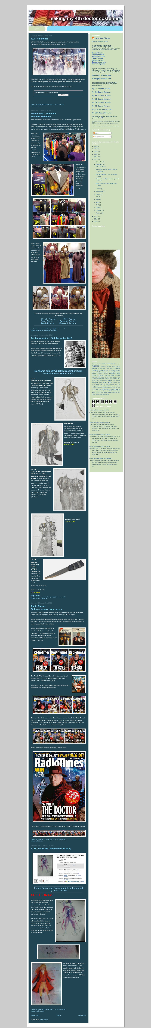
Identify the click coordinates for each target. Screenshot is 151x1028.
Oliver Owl (98, 389)
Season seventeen (99, 62)
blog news (109, 368)
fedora (100, 382)
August (98, 194)
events (118, 380)
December (99, 162)
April (97, 205)
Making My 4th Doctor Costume (83, 18)
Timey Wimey (99, 394)
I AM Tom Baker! (39, 39)
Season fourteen (98, 57)
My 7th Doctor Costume (101, 102)
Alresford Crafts (96, 364)
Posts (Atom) (44, 1019)
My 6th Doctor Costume (101, 99)
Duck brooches (113, 378)
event (114, 380)
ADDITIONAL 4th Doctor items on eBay (51, 848)
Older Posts (82, 1015)
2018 (96, 146)
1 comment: (61, 104)
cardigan (118, 370)
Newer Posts (35, 1015)
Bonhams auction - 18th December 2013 (51, 338)
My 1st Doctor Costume (101, 89)
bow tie (108, 370)
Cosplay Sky (110, 372)
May (97, 202)
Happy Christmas (97, 386)
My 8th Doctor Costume (101, 106)
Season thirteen (98, 55)
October (98, 189)
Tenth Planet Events (109, 392)
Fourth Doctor (48, 319)
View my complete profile (100, 41)
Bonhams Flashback (98, 370)
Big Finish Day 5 (102, 368)
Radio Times (39, 841)
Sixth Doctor (47, 321)
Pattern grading (106, 389)
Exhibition (54, 330)
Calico (113, 370)
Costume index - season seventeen (101, 458)
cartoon (94, 372)
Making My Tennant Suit (101, 79)
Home (59, 1015)
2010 (96, 221)
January (98, 213)
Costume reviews (98, 375)
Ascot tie (118, 364)
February (99, 210)
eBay (42, 1011)
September (99, 191)
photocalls (114, 389)
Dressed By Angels (103, 378)
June (97, 199)
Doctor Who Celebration (43, 330)
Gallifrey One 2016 (111, 384)
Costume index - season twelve (99, 410)
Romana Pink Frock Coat (111, 391)
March (98, 207)
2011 (96, 219)
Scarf (93, 392)
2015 (96, 154)
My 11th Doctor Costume (102, 109)
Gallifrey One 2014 (100, 384)
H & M (118, 384)
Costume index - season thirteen (100, 446)
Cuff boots (101, 377)
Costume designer (103, 373)
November (99, 164)
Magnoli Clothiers (96, 387)
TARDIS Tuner (99, 392)
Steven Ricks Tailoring (102, 38)
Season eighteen (98, 64)
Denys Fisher (108, 377)
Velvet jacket (106, 394)
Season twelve (97, 53)
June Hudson (116, 386)
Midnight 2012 (105, 387)
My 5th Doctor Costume (101, 95)
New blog (112, 387)
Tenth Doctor (47, 323)
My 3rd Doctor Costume (101, 92)
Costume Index (114, 373)
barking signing (111, 366)
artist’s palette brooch (108, 364)
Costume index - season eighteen (100, 434)
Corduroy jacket (102, 372)
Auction (38, 598)
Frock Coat (39, 106)
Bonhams (44, 598)
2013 (96, 159)
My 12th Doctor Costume (102, 113)
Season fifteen (97, 58)
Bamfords (103, 366)
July (97, 197)
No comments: (61, 329)
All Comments (98, 137)
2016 (96, 151)
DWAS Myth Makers (101, 380)
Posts (96, 133)
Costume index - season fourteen (100, 422)
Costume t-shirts (109, 375)
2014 (96, 157)
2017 (96, 149)
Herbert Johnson (107, 386)
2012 (96, 216)
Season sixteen (98, 60)
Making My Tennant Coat (101, 75)
